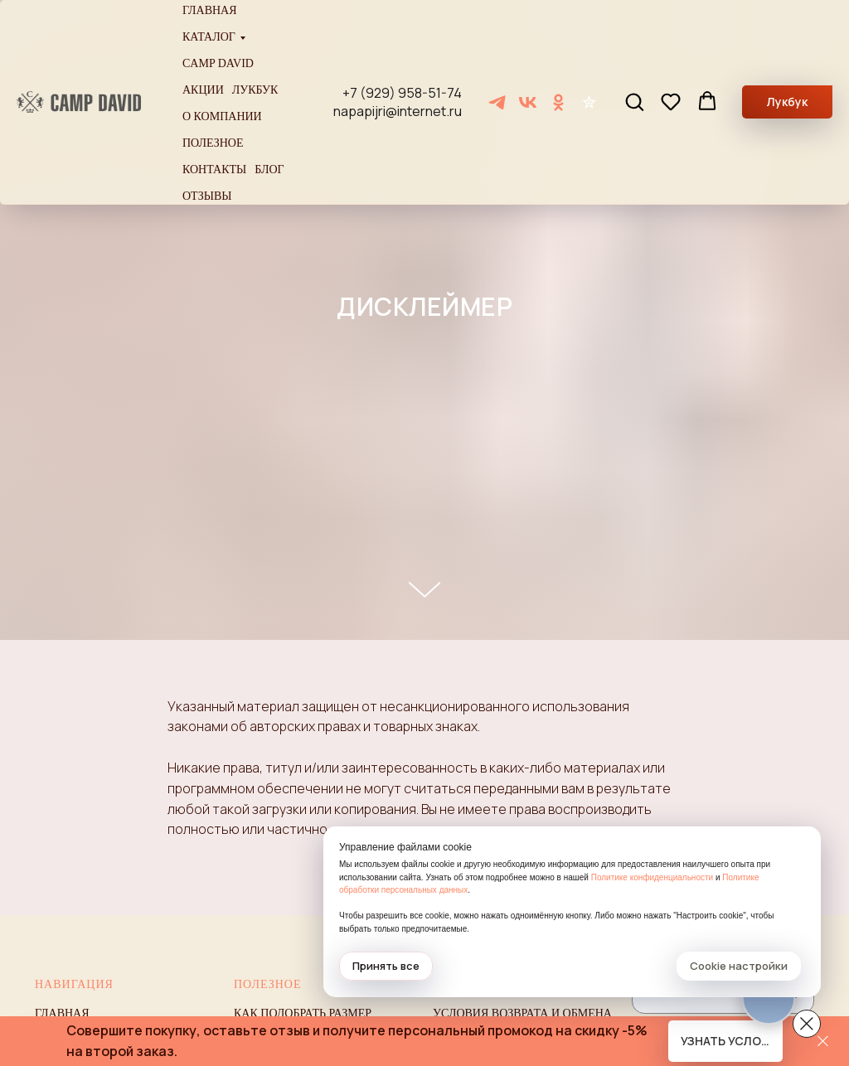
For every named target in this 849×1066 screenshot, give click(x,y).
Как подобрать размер (302, 1013)
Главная (209, 10)
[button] (634, 101)
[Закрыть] (822, 1041)
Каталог (208, 37)
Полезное (213, 143)
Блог (269, 169)
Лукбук (255, 90)
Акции (203, 90)
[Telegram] (497, 102)
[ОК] (558, 102)
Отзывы (206, 196)
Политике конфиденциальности (652, 877)
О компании (222, 116)
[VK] (527, 102)
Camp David (218, 63)
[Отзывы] (589, 102)
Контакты (214, 169)
